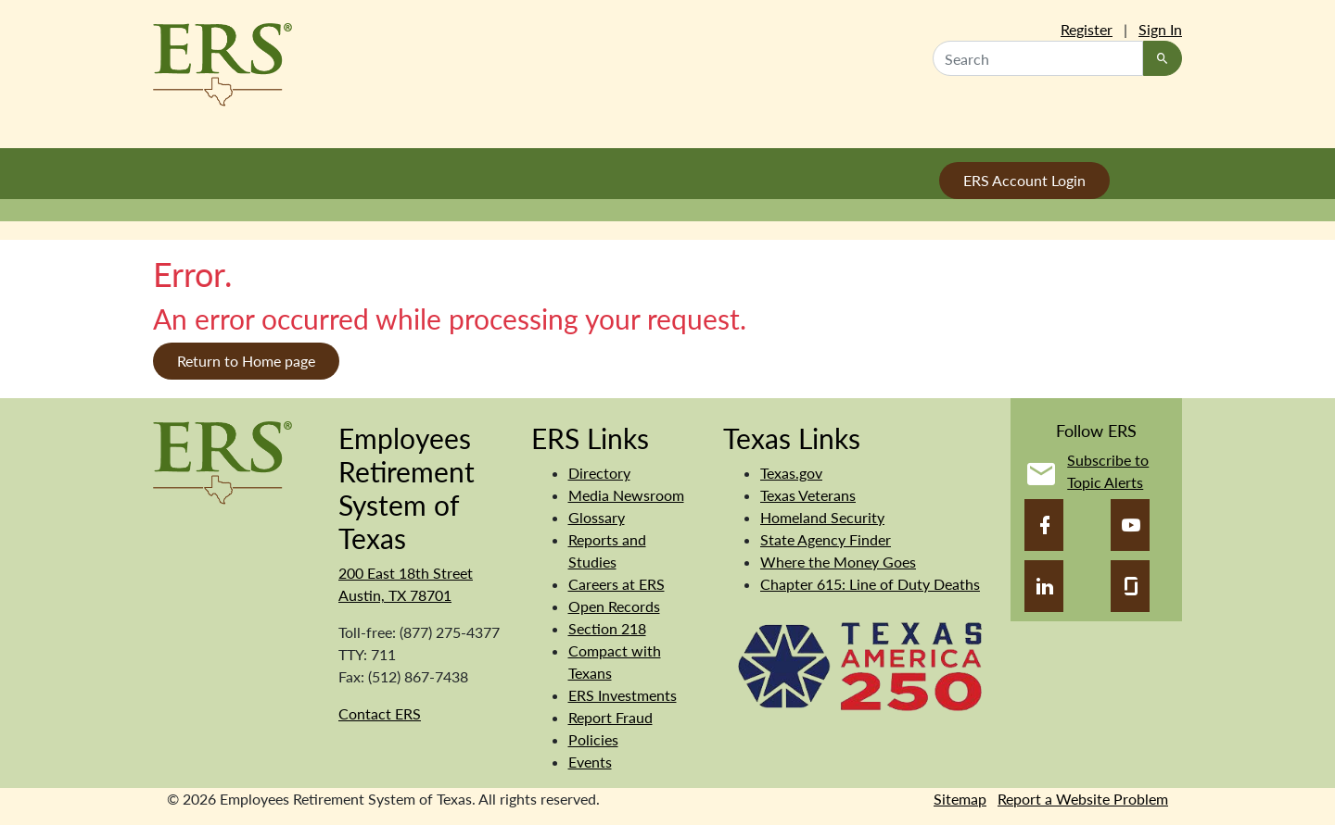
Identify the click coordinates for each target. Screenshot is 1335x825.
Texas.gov (791, 472)
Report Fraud (610, 717)
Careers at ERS (616, 584)
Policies (593, 739)
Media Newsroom (626, 495)
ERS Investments (622, 695)
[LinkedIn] (1043, 586)
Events (590, 761)
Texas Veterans (808, 495)
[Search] (1162, 58)
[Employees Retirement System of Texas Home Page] (222, 65)
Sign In (1160, 29)
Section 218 (607, 628)
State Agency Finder (825, 539)
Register (1086, 29)
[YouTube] (1130, 525)
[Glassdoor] (1130, 586)
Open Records (614, 606)
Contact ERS (379, 713)
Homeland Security (822, 517)
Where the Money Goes (838, 561)
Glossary (596, 517)
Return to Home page (246, 360)
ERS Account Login (1024, 180)
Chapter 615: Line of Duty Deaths (870, 584)
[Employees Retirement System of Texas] (222, 460)
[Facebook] (1043, 525)
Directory (599, 472)
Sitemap (960, 798)
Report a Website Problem (1083, 798)
